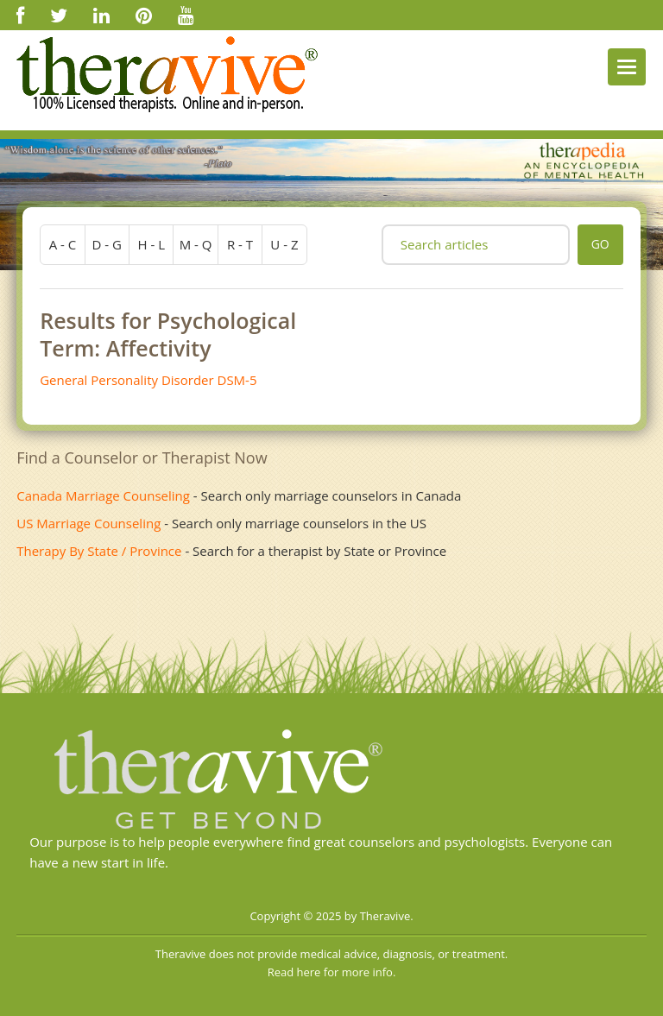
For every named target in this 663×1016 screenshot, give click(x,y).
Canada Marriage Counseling (103, 495)
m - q (196, 244)
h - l (151, 244)
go (600, 244)
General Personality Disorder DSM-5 (148, 379)
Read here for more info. (332, 972)
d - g (107, 244)
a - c (63, 244)
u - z (284, 244)
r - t (240, 244)
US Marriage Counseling (88, 523)
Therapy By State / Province (98, 550)
